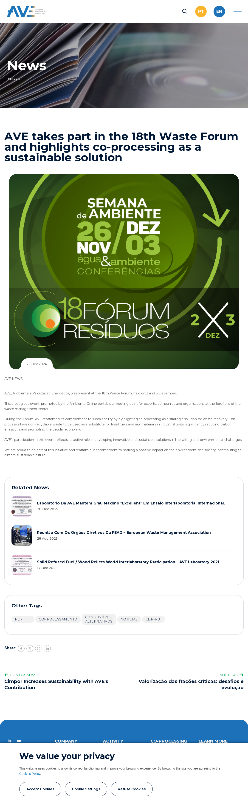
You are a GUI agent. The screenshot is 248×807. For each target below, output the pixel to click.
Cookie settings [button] (86, 789)
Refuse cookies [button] (132, 789)
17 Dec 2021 (47, 568)
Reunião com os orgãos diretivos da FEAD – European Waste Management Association (124, 532)
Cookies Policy (29, 774)
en (219, 11)
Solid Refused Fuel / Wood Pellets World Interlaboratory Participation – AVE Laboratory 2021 (128, 562)
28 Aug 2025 (47, 538)
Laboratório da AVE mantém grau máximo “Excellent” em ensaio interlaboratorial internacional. (131, 503)
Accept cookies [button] (40, 789)
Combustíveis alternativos (99, 619)
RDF (19, 619)
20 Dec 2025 (47, 509)
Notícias (129, 619)
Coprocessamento (58, 619)
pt (201, 11)
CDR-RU (153, 619)
